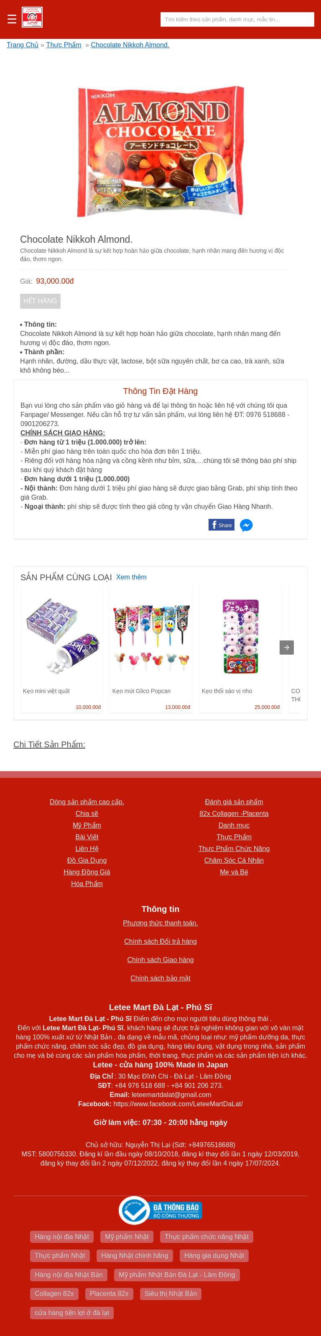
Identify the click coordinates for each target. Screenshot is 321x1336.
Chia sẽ (87, 813)
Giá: (26, 281)
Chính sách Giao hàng (160, 959)
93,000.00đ (55, 281)
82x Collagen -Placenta (233, 813)
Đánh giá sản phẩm (234, 801)
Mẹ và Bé (234, 872)
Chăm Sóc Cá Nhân (234, 860)
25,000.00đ (267, 707)
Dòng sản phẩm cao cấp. (87, 801)
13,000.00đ (177, 707)
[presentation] (287, 647)
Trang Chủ (22, 44)
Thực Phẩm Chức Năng (234, 848)
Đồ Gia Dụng (87, 860)
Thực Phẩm (64, 44)
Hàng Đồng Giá (87, 872)
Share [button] (225, 525)
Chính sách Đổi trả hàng (160, 941)
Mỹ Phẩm (87, 825)
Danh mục (234, 825)
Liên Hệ (86, 848)
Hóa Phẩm (87, 883)
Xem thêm (131, 577)
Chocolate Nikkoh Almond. (130, 44)
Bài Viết (87, 837)
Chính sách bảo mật (160, 978)
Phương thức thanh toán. (160, 923)
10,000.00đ (88, 707)
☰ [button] (12, 19)
